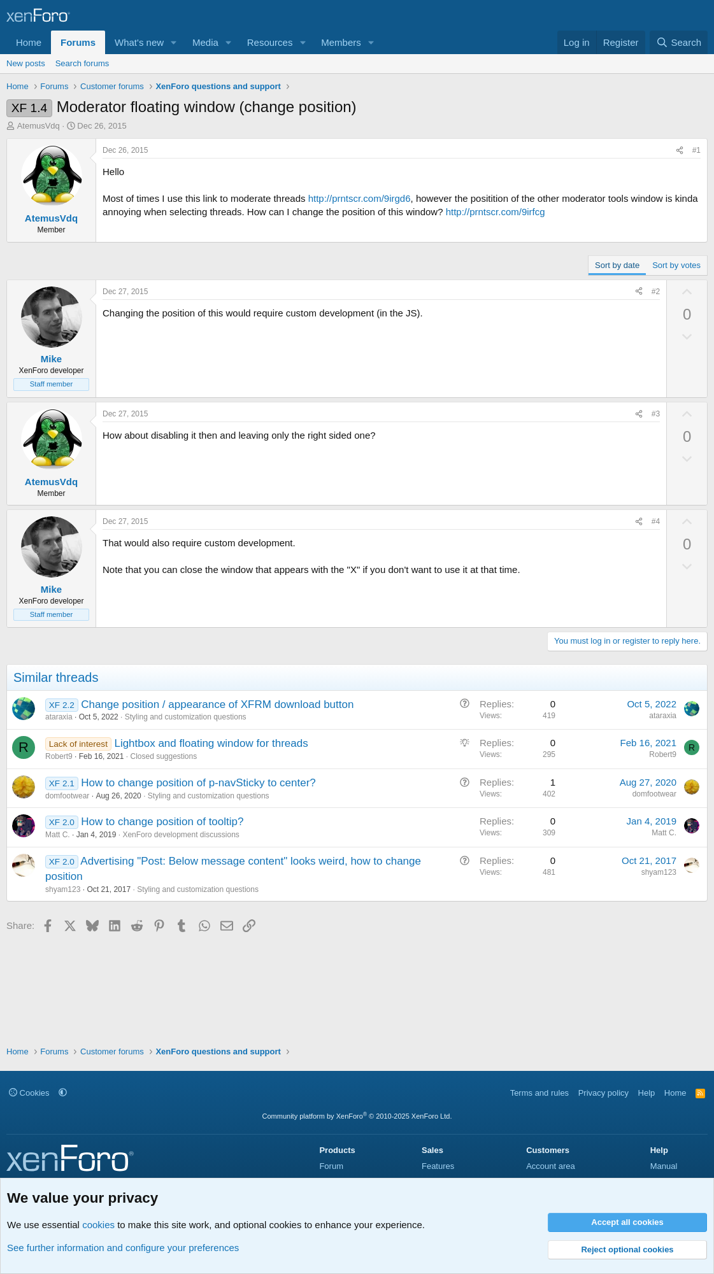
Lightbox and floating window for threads (211, 743)
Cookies (29, 1093)
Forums (78, 42)
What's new (139, 42)
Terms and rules (539, 1093)
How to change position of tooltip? (162, 822)
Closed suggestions (163, 756)
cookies (98, 1224)
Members (341, 42)
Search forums (82, 63)
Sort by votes (676, 265)
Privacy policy (603, 1093)
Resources (270, 42)
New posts (25, 63)
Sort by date (617, 265)
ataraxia (59, 716)
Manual (664, 1166)
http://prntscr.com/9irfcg (495, 211)
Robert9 (59, 756)
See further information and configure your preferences (123, 1247)
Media (205, 42)
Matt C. (57, 834)
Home (28, 42)
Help (646, 1093)
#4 (656, 521)
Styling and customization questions (185, 716)
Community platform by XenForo (357, 1116)
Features (438, 1166)
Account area (550, 1166)
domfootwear (67, 795)
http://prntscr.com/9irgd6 (359, 198)
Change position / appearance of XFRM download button (217, 704)
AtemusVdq (38, 126)
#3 (656, 413)
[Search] (679, 42)
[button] (174, 42)
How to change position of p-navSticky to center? (198, 783)
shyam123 (62, 889)
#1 (696, 150)
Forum (331, 1166)
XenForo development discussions (180, 834)
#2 (656, 291)
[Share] (679, 150)
